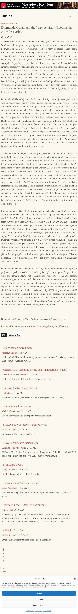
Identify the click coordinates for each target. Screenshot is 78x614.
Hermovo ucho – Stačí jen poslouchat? (25, 504)
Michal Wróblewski (11, 411)
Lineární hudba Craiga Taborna (20, 388)
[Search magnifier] (70, 16)
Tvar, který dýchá (13, 464)
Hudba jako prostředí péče (18, 347)
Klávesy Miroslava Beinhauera (20, 442)
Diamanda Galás (14, 335)
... (4, 568)
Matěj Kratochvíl (9, 23)
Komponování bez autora (17, 406)
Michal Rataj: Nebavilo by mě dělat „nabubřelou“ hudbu (35, 369)
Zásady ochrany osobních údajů (43, 611)
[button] (75, 579)
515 (4, 571)
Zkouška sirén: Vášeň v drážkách (21, 483)
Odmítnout (39, 599)
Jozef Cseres (7, 510)
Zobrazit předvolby (39, 605)
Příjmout (39, 593)
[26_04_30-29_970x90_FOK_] (39, 5)
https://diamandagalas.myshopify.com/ (48, 326)
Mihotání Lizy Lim (13, 530)
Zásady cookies (30, 611)
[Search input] (60, 16)
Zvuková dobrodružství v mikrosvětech (25, 424)
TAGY (4, 335)
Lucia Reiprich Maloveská (14, 375)
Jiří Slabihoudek (9, 429)
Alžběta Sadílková (10, 353)
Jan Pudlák (7, 393)
